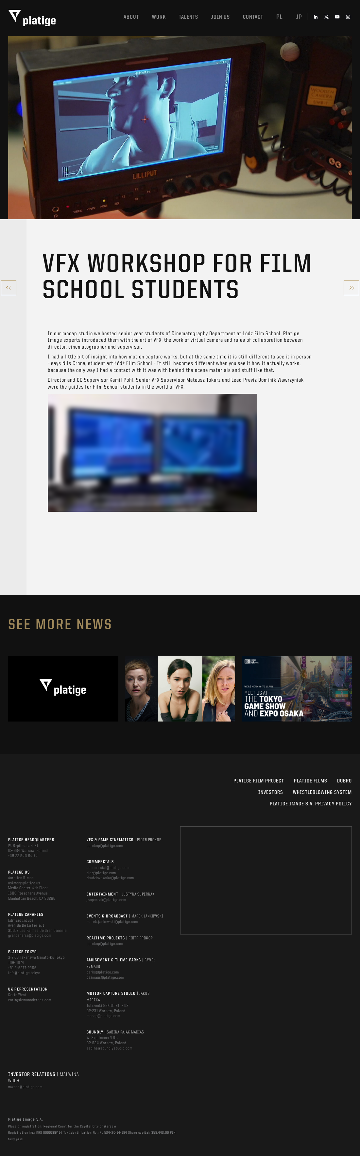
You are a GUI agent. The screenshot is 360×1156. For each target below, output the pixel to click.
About (131, 17)
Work (159, 17)
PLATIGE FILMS (310, 781)
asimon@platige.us (24, 883)
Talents (188, 17)
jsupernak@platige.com (106, 900)
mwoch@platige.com (25, 1087)
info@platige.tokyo (24, 973)
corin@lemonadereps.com (29, 1000)
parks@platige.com (103, 972)
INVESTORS (270, 792)
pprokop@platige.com (105, 846)
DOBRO (344, 781)
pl (279, 17)
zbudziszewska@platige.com (110, 878)
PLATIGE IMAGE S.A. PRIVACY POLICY (311, 804)
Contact (253, 17)
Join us (220, 17)
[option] (63, 689)
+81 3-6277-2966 (22, 968)
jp (299, 17)
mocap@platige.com (103, 1016)
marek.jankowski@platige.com (112, 922)
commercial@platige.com (108, 868)
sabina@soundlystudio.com (109, 1048)
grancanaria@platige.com (29, 936)
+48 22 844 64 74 (23, 856)
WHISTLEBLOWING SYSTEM (322, 792)
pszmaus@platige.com (105, 977)
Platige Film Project (258, 781)
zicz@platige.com (101, 873)
